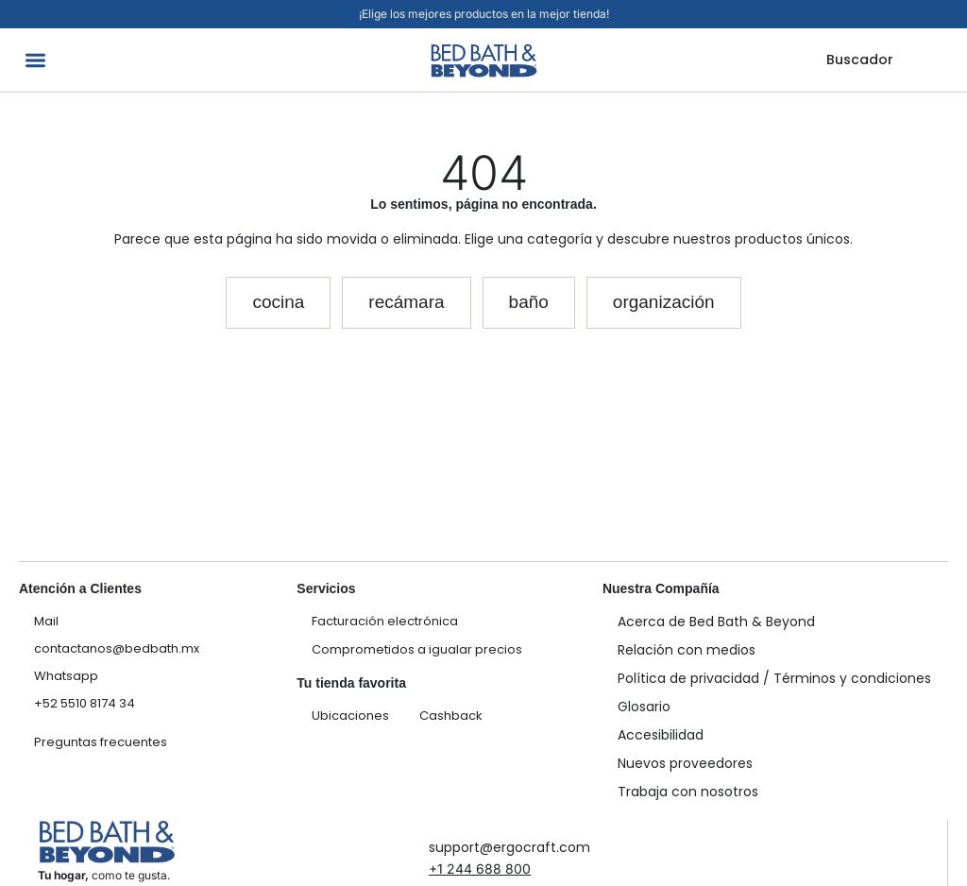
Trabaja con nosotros (688, 791)
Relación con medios (686, 649)
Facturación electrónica (385, 621)
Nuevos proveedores (685, 763)
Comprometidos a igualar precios (417, 649)
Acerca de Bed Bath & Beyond (716, 621)
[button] (35, 60)
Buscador (859, 59)
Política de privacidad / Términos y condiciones (774, 678)
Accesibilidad (661, 734)
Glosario (644, 706)
